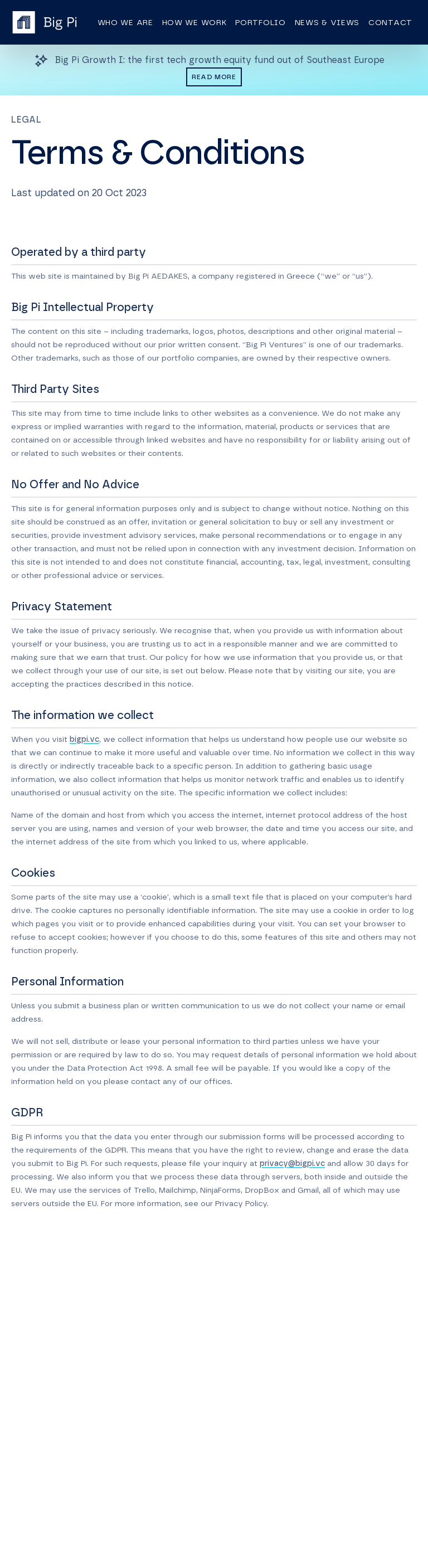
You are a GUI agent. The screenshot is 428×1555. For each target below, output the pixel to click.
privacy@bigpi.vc (292, 1164)
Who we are (125, 23)
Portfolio (260, 23)
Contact (390, 23)
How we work (194, 23)
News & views (327, 23)
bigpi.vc (84, 740)
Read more (214, 77)
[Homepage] (44, 22)
